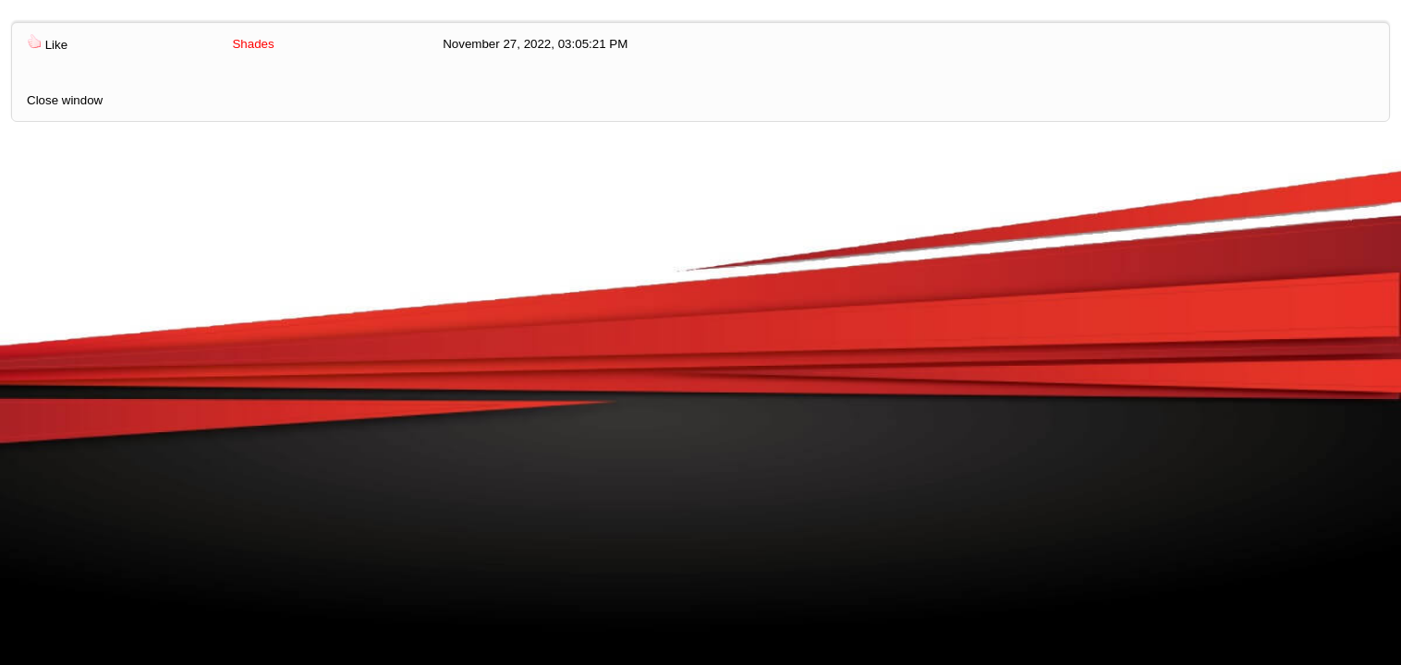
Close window (65, 100)
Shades (253, 44)
